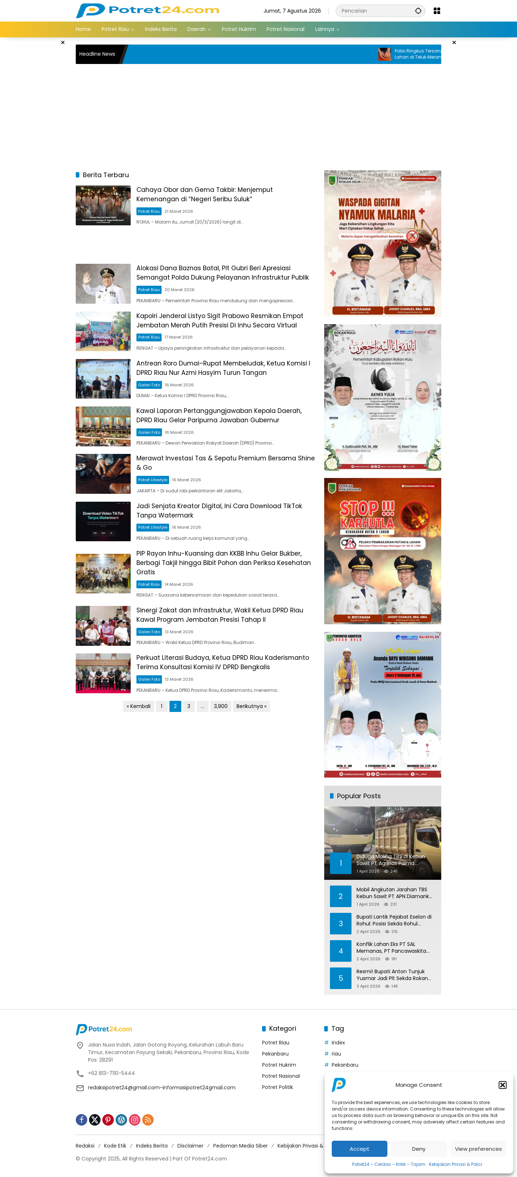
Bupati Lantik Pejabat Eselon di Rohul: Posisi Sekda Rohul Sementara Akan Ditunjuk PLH (394, 921)
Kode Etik (115, 1145)
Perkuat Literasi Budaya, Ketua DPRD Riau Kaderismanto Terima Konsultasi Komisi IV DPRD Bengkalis (218, 691)
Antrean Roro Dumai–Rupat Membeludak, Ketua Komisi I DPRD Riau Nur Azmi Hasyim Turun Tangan (229, 379)
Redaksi (85, 1145)
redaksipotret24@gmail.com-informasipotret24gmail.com (162, 1087)
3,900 (221, 738)
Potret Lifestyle (158, 497)
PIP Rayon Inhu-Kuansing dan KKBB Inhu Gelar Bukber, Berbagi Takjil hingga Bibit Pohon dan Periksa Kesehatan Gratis (226, 584)
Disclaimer (190, 1145)
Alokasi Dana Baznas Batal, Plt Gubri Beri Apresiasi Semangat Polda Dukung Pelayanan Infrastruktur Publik (229, 278)
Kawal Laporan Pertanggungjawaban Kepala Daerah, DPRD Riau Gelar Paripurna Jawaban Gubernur (226, 430)
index (338, 1042)
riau (336, 1053)
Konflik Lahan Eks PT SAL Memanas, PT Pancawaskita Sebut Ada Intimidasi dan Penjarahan (391, 948)
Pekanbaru (275, 1053)
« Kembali (138, 738)
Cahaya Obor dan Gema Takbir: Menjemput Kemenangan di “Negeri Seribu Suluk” (212, 196)
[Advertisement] (39, 145)
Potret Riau (154, 213)
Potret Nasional (281, 1076)
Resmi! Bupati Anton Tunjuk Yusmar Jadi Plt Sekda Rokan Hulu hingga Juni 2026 (392, 975)
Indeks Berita (152, 1145)
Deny (418, 1149)
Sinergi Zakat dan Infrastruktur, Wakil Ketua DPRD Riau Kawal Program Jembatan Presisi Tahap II (227, 638)
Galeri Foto (155, 396)
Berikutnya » (251, 738)
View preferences (478, 1149)
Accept (359, 1149)
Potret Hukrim (279, 1064)
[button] (502, 1085)
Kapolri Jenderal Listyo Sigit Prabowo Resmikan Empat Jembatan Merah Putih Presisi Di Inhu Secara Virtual (228, 329)
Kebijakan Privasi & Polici (455, 1164)
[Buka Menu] (437, 10)
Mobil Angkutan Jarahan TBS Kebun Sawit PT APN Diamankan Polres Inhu (396, 893)
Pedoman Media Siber (240, 1145)
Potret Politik (277, 1087)
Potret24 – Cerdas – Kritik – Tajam (388, 1164)
